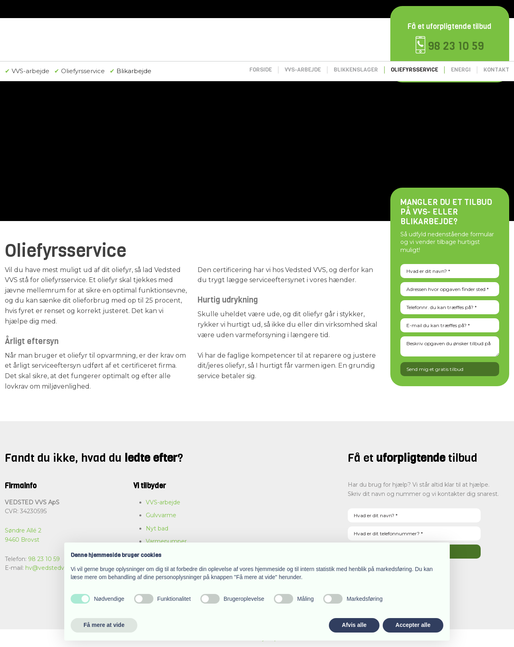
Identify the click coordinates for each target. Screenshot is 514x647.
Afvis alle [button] (354, 625)
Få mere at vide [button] (104, 625)
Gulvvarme (161, 515)
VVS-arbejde (303, 70)
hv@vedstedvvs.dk (51, 567)
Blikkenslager (356, 70)
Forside (260, 70)
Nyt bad (157, 528)
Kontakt (496, 70)
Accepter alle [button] (413, 625)
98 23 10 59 (456, 46)
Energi (461, 70)
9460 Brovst (22, 539)
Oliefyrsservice (414, 70)
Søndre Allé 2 (23, 530)
